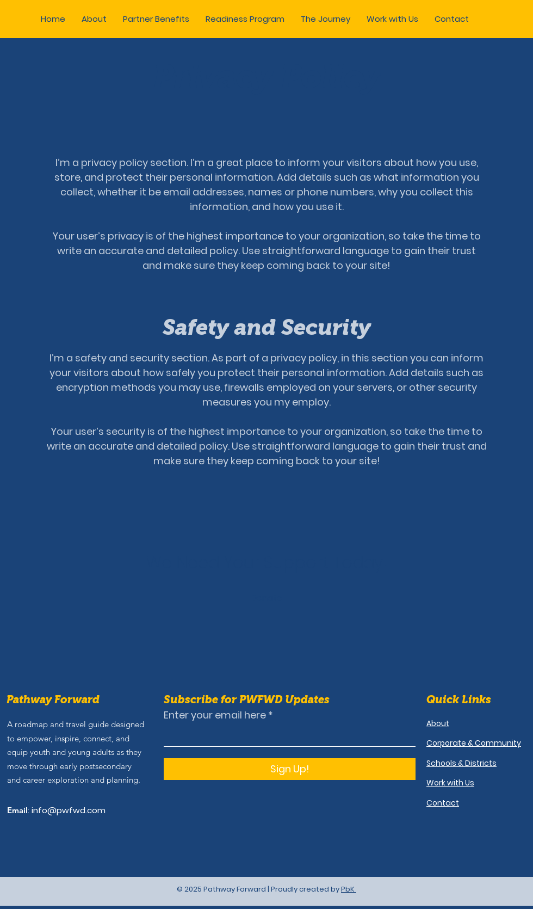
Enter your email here (215, 715)
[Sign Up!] (290, 769)
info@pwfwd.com (69, 810)
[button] (156, 19)
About (437, 723)
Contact (442, 802)
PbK (348, 889)
